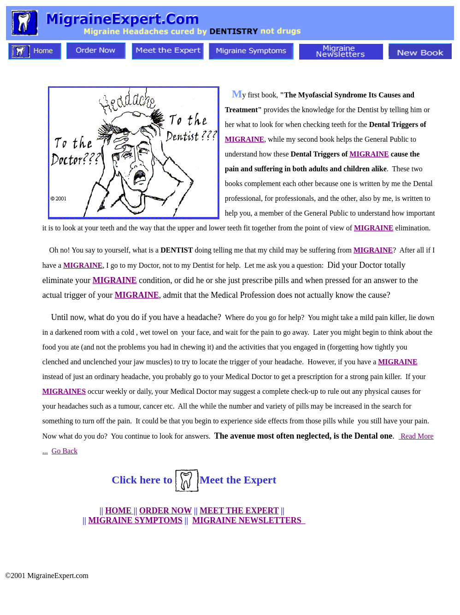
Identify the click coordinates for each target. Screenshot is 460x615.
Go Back (64, 451)
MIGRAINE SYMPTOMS (135, 520)
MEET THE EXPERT (239, 510)
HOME (119, 510)
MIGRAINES (64, 391)
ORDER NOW (165, 510)
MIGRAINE (244, 139)
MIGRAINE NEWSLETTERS (249, 520)
